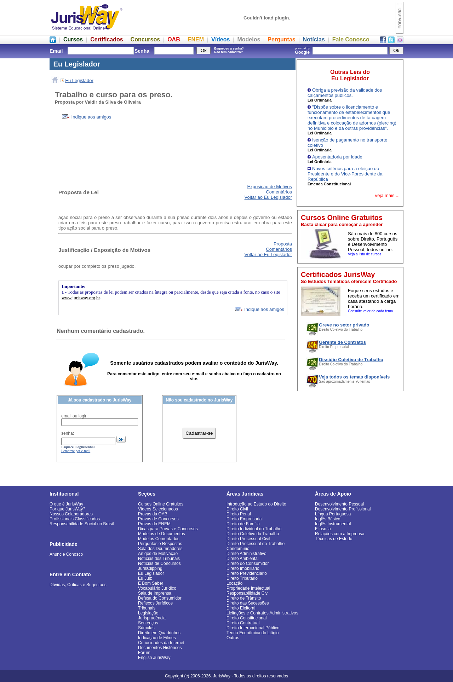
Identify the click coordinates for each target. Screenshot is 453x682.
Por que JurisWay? (67, 509)
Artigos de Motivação (158, 553)
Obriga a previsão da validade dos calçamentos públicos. (345, 92)
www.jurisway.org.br (81, 297)
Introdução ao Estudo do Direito (256, 504)
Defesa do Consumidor (160, 598)
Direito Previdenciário (246, 573)
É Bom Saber (150, 583)
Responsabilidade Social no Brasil (82, 523)
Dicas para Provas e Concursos (168, 528)
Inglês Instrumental (333, 523)
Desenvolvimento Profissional (343, 509)
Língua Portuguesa (333, 514)
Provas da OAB (152, 514)
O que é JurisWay (66, 504)
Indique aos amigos (86, 117)
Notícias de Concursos (159, 563)
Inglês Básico (327, 518)
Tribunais (146, 608)
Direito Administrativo (246, 553)
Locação (234, 583)
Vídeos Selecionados (158, 509)
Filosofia (323, 528)
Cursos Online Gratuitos (160, 504)
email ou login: (74, 416)
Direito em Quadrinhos (159, 632)
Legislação (148, 613)
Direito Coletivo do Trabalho (252, 533)
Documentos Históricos (160, 647)
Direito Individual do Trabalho (253, 528)
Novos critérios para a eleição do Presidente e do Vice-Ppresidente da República (345, 174)
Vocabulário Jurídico (157, 588)
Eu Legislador (79, 80)
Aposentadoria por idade (337, 157)
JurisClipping (150, 568)
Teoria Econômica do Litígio (252, 632)
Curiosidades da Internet (161, 642)
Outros (232, 637)
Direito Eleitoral (240, 608)
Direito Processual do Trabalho (255, 543)
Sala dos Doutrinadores (160, 548)
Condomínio (238, 548)
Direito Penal (238, 514)
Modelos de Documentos (161, 533)
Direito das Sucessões (247, 603)
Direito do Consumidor (247, 563)
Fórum (144, 652)
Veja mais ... (387, 195)
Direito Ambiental (242, 558)
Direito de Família (243, 523)
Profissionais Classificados (75, 518)
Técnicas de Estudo (333, 538)
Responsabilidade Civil (247, 593)
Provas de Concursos (158, 518)
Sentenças (148, 622)
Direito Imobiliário (242, 568)
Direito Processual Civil (248, 538)
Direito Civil (237, 509)
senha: (67, 433)
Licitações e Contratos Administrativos (262, 613)
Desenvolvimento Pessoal (339, 504)
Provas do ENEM (154, 523)
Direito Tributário (242, 578)
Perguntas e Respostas (160, 543)
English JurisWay (154, 657)
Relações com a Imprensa (339, 533)
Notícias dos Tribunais (159, 558)
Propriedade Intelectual (248, 588)
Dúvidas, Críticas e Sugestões (78, 584)
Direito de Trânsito (243, 598)
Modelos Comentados (158, 538)
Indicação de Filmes (157, 637)
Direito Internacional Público (252, 627)
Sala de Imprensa (154, 593)
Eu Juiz (145, 578)
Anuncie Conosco (66, 554)
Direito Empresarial (244, 518)
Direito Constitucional (246, 617)
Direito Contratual (242, 622)
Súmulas (146, 627)
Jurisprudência (152, 617)
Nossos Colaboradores (71, 514)
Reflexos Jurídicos (155, 603)
